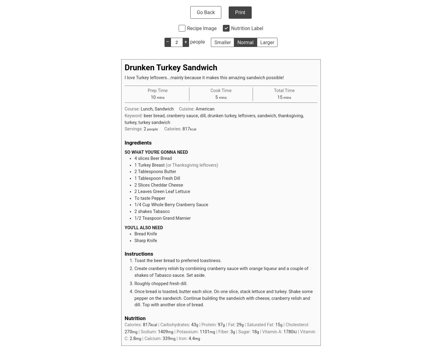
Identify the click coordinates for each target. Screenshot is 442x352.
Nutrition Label (247, 28)
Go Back (206, 12)
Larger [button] (267, 42)
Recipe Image (202, 28)
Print (240, 12)
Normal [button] (245, 42)
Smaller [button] (222, 42)
